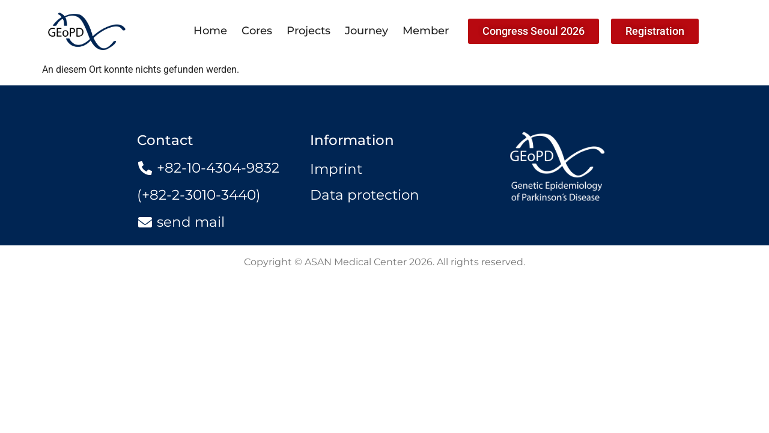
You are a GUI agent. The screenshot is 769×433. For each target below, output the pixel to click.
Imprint (336, 169)
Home (210, 30)
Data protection (364, 194)
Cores (257, 30)
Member (426, 30)
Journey (366, 30)
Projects (308, 30)
